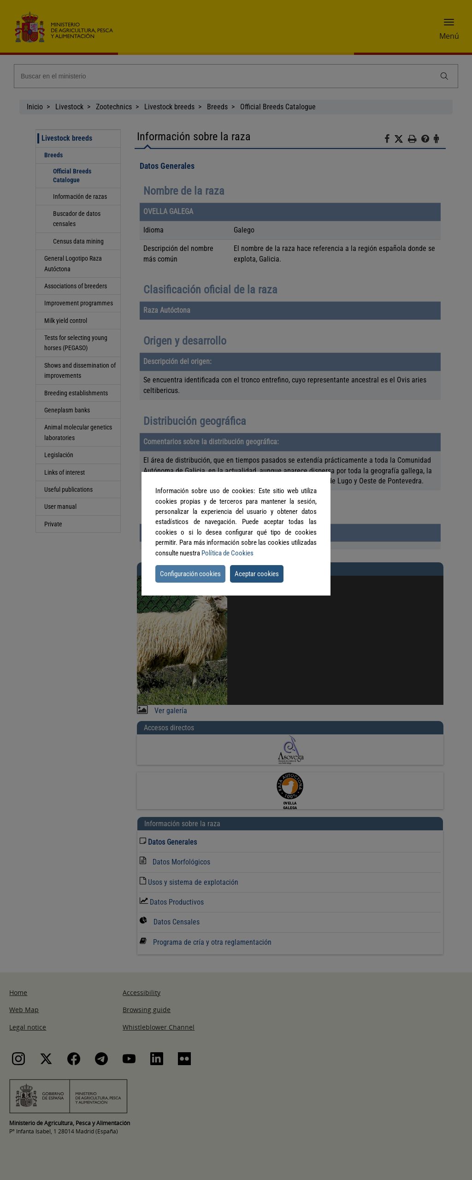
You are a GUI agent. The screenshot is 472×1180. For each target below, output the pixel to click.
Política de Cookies (227, 553)
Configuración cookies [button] (190, 574)
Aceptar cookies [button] (257, 574)
